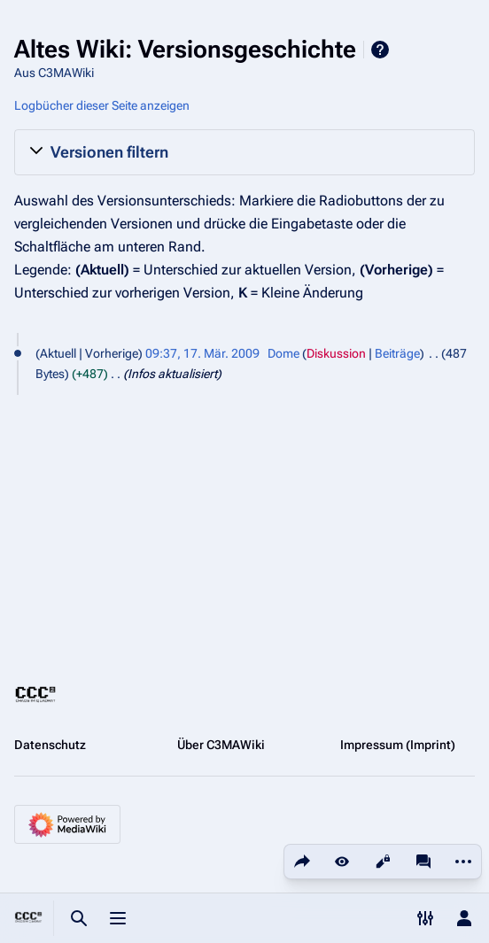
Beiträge (397, 353)
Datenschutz (50, 745)
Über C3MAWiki (221, 745)
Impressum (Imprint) (397, 745)
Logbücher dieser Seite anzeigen (102, 105)
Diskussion (336, 353)
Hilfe (380, 49)
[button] (244, 152)
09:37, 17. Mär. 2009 (202, 353)
